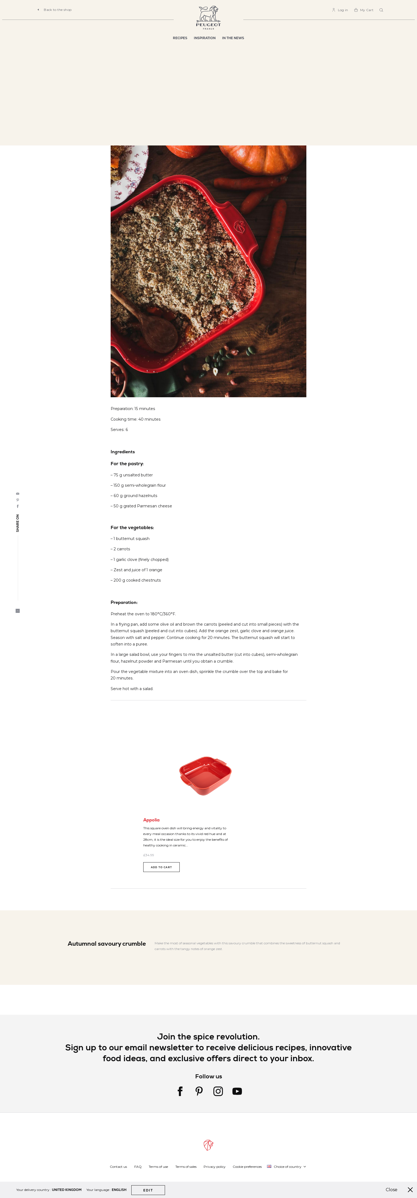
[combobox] (382, 10)
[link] (340, 10)
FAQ (138, 1166)
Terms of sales (186, 1166)
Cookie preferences (247, 1166)
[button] (286, 1166)
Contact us (118, 1166)
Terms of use (158, 1166)
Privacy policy (215, 1166)
